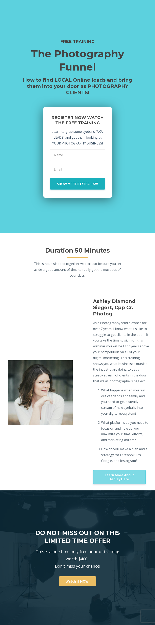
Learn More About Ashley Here (119, 477)
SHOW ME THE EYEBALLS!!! (77, 184)
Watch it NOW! (77, 581)
